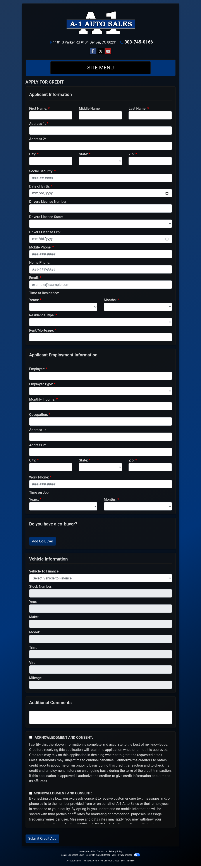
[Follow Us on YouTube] (108, 51)
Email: (34, 278)
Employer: (37, 369)
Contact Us (102, 851)
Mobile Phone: (40, 247)
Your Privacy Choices (126, 855)
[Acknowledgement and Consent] (30, 737)
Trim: (33, 647)
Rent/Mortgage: (41, 330)
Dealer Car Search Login (72, 855)
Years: (34, 300)
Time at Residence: (44, 293)
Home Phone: (39, 262)
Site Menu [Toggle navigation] (100, 68)
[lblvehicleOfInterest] (100, 578)
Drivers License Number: (48, 202)
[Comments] (100, 717)
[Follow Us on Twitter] (101, 51)
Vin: (32, 663)
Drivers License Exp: (45, 232)
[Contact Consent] (30, 793)
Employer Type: (41, 384)
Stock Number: (40, 586)
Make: (34, 617)
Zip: (131, 154)
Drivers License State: (46, 217)
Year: (33, 602)
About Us (90, 851)
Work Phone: (39, 477)
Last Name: (137, 108)
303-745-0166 (138, 42)
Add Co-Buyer (42, 541)
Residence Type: (42, 315)
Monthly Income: (42, 399)
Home (81, 851)
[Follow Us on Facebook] (93, 51)
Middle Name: (89, 108)
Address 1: (37, 124)
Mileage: (36, 678)
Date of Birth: (39, 186)
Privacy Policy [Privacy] (115, 851)
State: (83, 154)
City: (32, 154)
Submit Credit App (42, 838)
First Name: (38, 108)
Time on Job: (39, 492)
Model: (34, 632)
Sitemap (106, 855)
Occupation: (38, 415)
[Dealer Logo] (100, 22)
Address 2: (37, 139)
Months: (110, 300)
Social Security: (41, 171)
